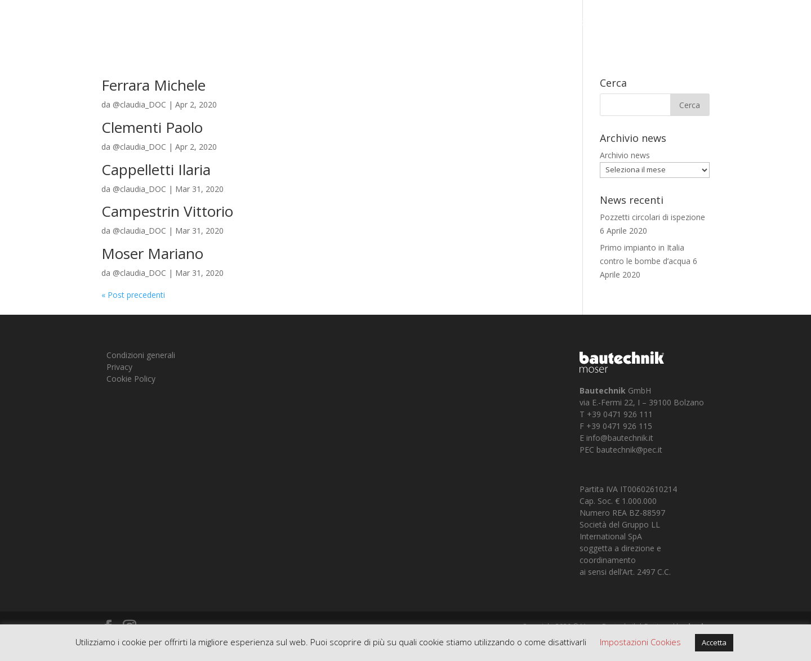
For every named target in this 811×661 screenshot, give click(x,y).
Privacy (119, 366)
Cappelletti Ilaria (156, 169)
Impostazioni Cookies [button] (640, 641)
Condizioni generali (140, 355)
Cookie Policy (130, 378)
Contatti (743, 23)
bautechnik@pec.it (629, 449)
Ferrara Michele (153, 85)
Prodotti (686, 23)
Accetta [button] (714, 642)
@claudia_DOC (139, 104)
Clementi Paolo (152, 127)
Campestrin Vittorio (167, 211)
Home (586, 23)
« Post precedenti (133, 294)
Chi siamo (628, 23)
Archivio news (625, 155)
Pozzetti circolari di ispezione (652, 217)
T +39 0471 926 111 (616, 414)
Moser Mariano (152, 253)
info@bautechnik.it (619, 437)
